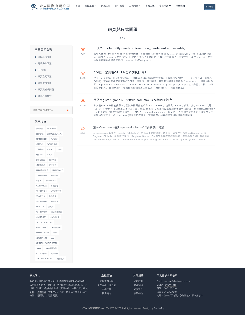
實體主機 (149, 10)
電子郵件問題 (43, 63)
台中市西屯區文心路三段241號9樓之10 (183, 295)
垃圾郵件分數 (41, 238)
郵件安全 (52, 196)
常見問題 (163, 10)
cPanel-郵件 (41, 217)
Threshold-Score (44, 222)
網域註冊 (105, 10)
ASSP (59, 149)
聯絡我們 (180, 10)
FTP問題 (40, 70)
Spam (38, 248)
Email (55, 233)
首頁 (77, 10)
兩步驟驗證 (40, 160)
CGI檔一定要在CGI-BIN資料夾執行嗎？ (120, 72)
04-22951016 (170, 288)
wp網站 (54, 139)
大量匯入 (60, 259)
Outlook (40, 207)
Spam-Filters (41, 139)
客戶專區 (209, 9)
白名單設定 (54, 217)
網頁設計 (41, 295)
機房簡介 (106, 293)
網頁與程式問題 (44, 89)
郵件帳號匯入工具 (54, 134)
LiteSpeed (51, 129)
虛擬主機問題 (43, 83)
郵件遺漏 (54, 201)
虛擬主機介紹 (106, 281)
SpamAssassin (42, 233)
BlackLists (41, 227)
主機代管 (133, 10)
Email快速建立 (42, 170)
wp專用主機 (52, 144)
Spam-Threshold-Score (46, 243)
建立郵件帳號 (41, 201)
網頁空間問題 (43, 76)
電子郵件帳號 (41, 212)
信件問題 (52, 160)
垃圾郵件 (39, 149)
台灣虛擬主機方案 (107, 285)
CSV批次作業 (41, 254)
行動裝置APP (51, 181)
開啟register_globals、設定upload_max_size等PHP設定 (132, 100)
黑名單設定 (40, 196)
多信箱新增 (40, 165)
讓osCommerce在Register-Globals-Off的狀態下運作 (128, 127)
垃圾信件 (39, 144)
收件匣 (39, 181)
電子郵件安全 (41, 191)
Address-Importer (44, 259)
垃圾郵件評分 (55, 227)
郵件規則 (54, 186)
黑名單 (51, 207)
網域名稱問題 (43, 57)
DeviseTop (159, 308)
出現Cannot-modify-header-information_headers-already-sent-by (139, 48)
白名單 (50, 155)
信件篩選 (52, 165)
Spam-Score (57, 170)
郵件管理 (39, 134)
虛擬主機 (89, 10)
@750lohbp (170, 285)
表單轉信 (138, 293)
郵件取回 (54, 175)
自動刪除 (39, 129)
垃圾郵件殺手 (41, 175)
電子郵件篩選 (56, 212)
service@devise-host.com (177, 281)
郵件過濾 (39, 155)
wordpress (41, 186)
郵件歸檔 (119, 10)
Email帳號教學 (51, 248)
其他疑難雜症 (43, 96)
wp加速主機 (56, 191)
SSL (52, 238)
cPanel (50, 149)
